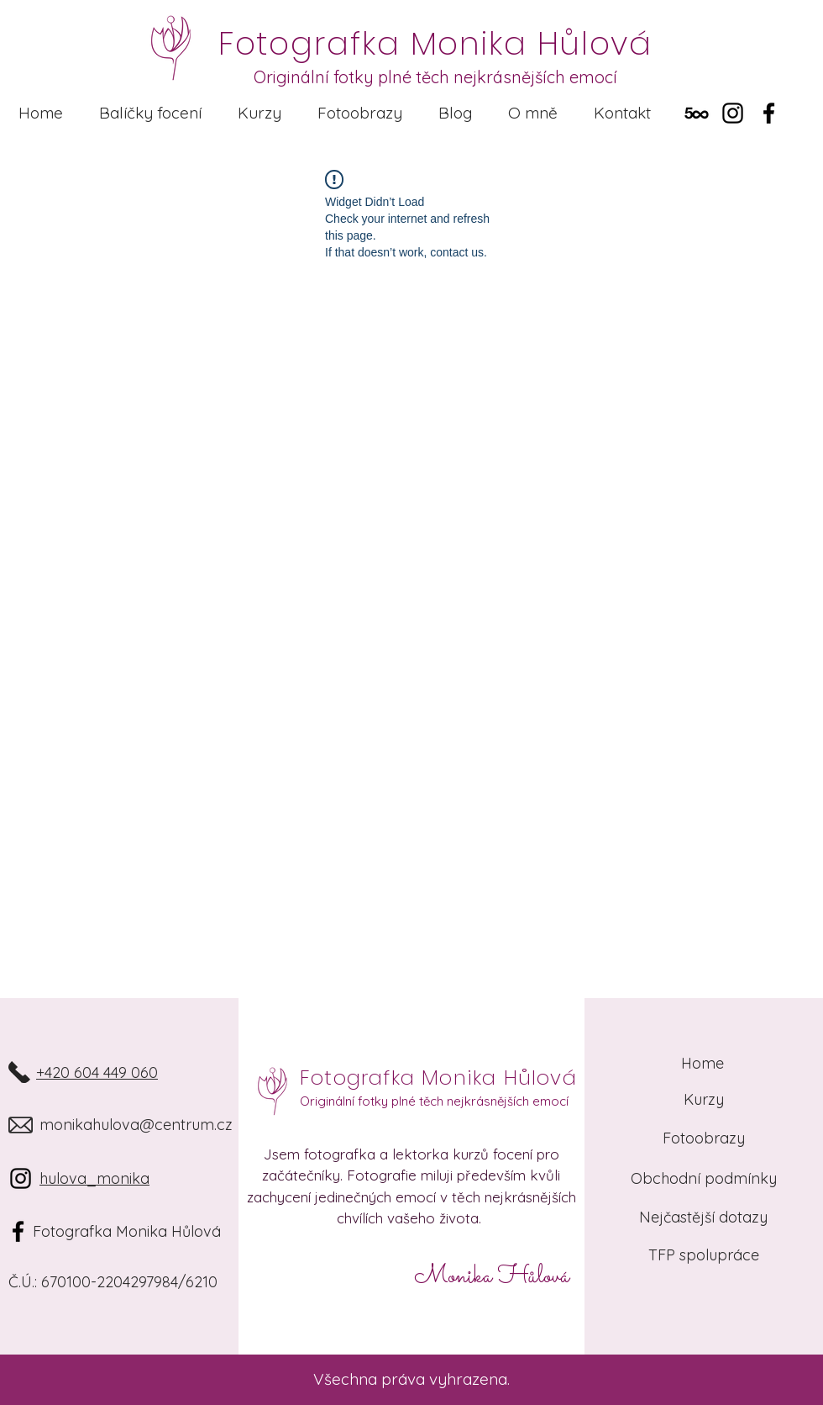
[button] (150, 113)
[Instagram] (733, 113)
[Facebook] (769, 113)
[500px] (696, 113)
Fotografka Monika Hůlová (438, 1077)
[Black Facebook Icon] (18, 1231)
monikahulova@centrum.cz (136, 1124)
